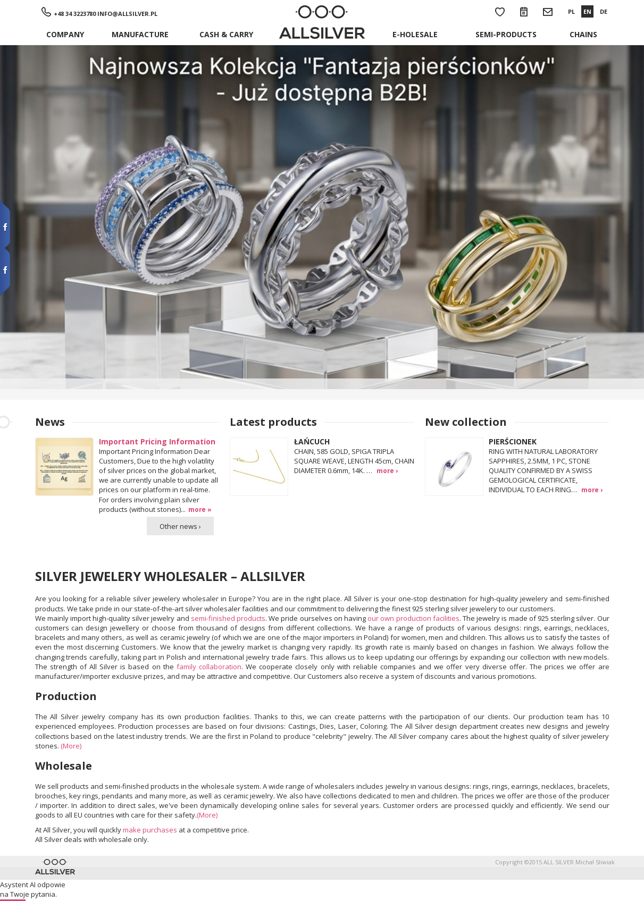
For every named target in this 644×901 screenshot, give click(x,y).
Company (65, 34)
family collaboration (209, 666)
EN (587, 11)
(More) (71, 746)
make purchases (150, 830)
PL (571, 11)
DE (603, 11)
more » (200, 509)
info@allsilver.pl (127, 14)
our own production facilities (413, 618)
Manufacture (140, 34)
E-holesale (415, 34)
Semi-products (506, 34)
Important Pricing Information (157, 441)
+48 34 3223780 (75, 14)
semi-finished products (228, 618)
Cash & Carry (226, 34)
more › (387, 470)
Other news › (180, 526)
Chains (583, 34)
